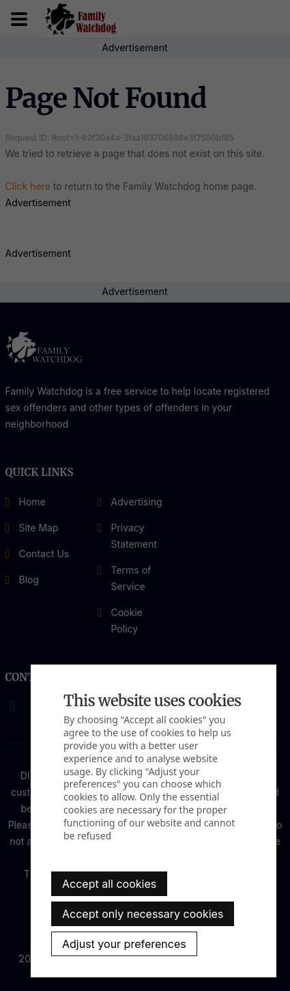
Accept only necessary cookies (142, 914)
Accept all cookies (109, 884)
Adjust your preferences (124, 944)
